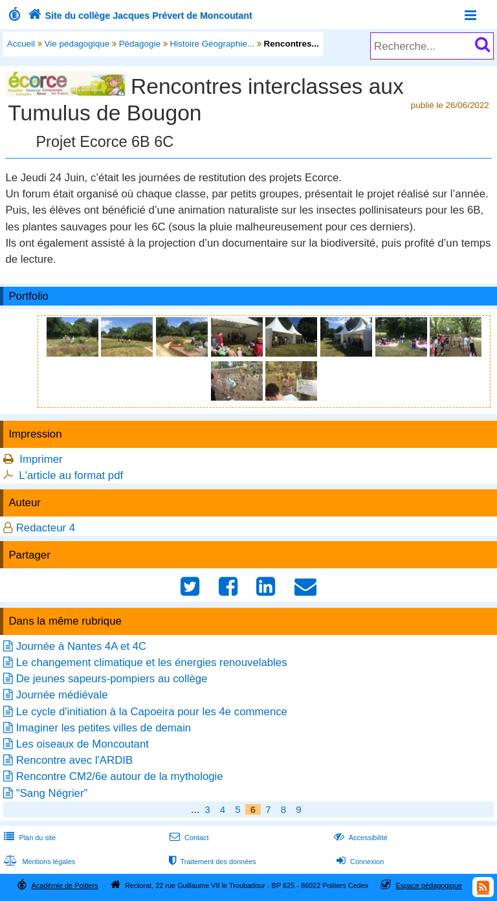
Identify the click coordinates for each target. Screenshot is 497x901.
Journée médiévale (62, 695)
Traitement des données (211, 861)
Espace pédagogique (429, 885)
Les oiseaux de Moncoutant (82, 744)
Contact (188, 837)
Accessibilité (359, 837)
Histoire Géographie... (212, 44)
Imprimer (40, 459)
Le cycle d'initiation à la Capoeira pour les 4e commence (151, 712)
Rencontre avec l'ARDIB (74, 760)
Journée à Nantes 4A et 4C (81, 646)
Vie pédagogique (77, 44)
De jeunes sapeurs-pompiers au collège (112, 679)
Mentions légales (38, 861)
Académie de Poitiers (64, 885)
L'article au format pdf (71, 475)
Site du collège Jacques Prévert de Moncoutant (138, 15)
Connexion (359, 861)
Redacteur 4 (45, 528)
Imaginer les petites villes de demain (104, 728)
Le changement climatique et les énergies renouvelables (151, 662)
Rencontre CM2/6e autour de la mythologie (119, 776)
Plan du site (28, 837)
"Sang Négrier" (52, 793)
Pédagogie (139, 44)
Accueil (21, 44)
